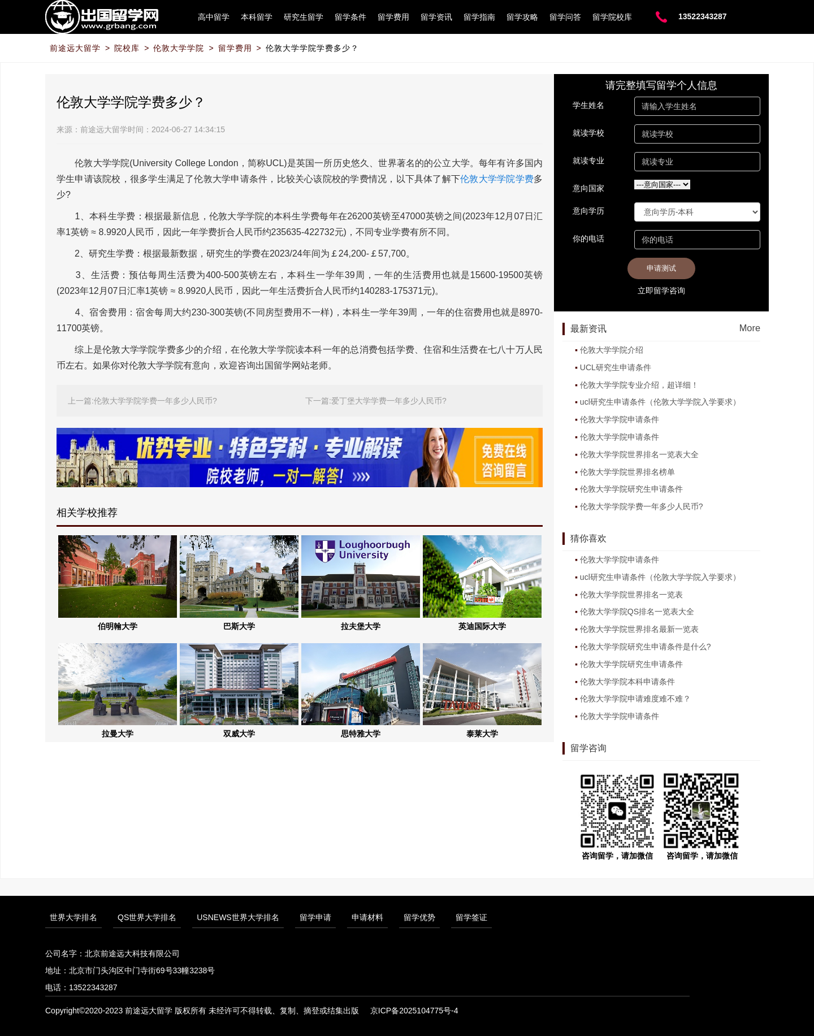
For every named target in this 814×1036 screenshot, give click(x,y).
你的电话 (588, 238)
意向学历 (588, 210)
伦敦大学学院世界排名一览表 (631, 594)
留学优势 (419, 917)
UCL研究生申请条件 (615, 367)
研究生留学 (303, 16)
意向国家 (588, 188)
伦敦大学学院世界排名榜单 (627, 471)
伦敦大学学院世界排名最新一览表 (639, 629)
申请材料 (367, 917)
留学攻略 (522, 16)
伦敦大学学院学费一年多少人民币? (641, 506)
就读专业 (588, 160)
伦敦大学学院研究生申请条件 (631, 488)
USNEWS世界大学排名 (238, 917)
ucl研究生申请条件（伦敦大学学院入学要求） (660, 401)
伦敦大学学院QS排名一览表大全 (637, 611)
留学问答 (565, 16)
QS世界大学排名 (147, 917)
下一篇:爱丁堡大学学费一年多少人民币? (376, 400)
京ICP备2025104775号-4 (414, 1010)
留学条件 (350, 16)
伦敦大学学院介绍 (611, 349)
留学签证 (471, 917)
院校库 (127, 48)
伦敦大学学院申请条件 (619, 419)
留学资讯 (436, 16)
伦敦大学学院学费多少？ (312, 48)
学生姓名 (588, 105)
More (749, 328)
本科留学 (256, 16)
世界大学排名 (73, 917)
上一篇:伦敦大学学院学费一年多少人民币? (142, 400)
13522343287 (702, 16)
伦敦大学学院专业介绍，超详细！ (639, 384)
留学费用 (393, 16)
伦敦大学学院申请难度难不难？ (635, 698)
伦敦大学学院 (178, 48)
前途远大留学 (75, 48)
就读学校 (588, 132)
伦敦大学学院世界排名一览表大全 (639, 454)
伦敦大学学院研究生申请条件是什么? (645, 646)
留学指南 (479, 16)
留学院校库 (612, 16)
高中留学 (214, 16)
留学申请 (315, 917)
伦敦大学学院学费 (497, 179)
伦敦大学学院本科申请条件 (627, 681)
